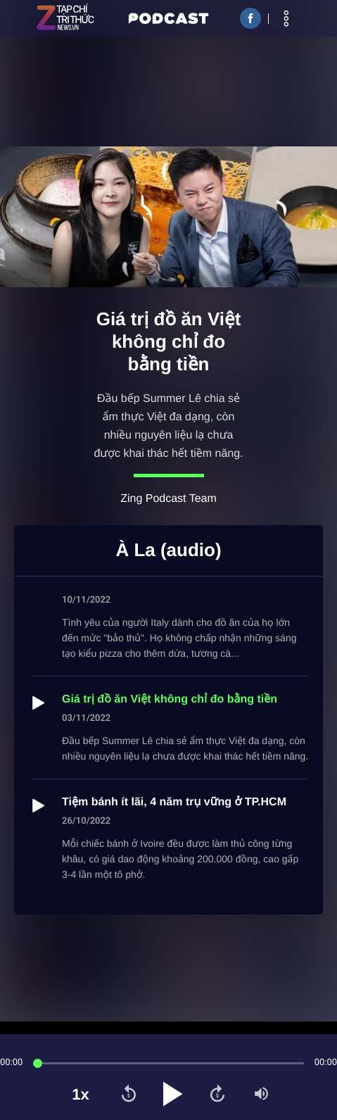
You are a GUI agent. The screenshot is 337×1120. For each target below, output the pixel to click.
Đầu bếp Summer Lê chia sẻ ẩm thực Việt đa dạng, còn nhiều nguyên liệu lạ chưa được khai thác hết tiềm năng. (168, 426)
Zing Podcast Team (168, 499)
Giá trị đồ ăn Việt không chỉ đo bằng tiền (169, 699)
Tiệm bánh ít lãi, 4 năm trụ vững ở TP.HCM (174, 802)
